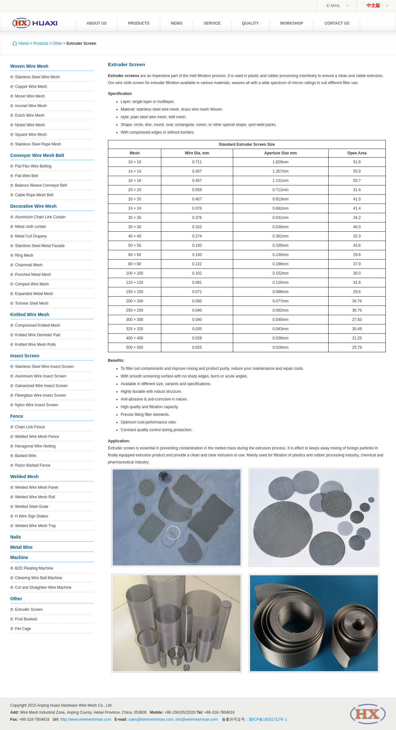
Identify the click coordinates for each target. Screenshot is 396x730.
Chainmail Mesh (28, 265)
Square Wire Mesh (31, 134)
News (176, 23)
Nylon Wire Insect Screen (36, 405)
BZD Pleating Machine (34, 568)
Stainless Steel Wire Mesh (37, 77)
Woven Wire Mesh (29, 66)
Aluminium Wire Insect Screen (40, 376)
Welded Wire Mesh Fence (37, 436)
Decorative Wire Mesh (33, 206)
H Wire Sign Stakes (31, 516)
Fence (16, 416)
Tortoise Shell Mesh (32, 303)
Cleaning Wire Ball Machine (38, 578)
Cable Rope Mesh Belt (34, 195)
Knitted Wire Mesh (29, 314)
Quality (250, 23)
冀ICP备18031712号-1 (268, 719)
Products (138, 23)
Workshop (291, 23)
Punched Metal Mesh (33, 274)
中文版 (373, 5)
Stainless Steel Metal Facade (40, 246)
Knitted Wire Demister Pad (37, 335)
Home (24, 43)
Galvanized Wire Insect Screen (41, 386)
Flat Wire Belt (26, 176)
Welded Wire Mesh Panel (36, 487)
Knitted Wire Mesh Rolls (35, 344)
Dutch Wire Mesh (29, 115)
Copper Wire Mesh (31, 86)
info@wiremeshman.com (196, 719)
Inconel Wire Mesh (31, 106)
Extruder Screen (29, 609)
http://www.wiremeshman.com (85, 719)
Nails (15, 537)
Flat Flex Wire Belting (33, 166)
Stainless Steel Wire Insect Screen (44, 366)
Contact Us (336, 23)
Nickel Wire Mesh (30, 125)
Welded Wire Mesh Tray (35, 526)
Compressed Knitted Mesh (37, 325)
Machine (19, 557)
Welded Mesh (24, 476)
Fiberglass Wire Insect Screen (40, 395)
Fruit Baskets (26, 619)
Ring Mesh (24, 255)
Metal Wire (21, 547)
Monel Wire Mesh (30, 96)
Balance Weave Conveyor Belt (41, 185)
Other (57, 43)
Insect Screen (24, 355)
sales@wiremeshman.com (150, 719)
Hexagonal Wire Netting (35, 446)
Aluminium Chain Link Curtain (40, 217)
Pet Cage (23, 628)
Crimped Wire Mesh (32, 284)
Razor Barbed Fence (32, 465)
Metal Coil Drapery (31, 236)
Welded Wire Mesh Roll (35, 497)
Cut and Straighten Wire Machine (43, 587)
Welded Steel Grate (32, 506)
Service (212, 23)
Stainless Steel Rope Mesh (38, 144)
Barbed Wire (25, 456)
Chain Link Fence (30, 427)
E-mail (333, 5)
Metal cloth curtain (30, 226)
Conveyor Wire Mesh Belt (37, 155)
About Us (97, 23)
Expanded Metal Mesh (34, 293)
